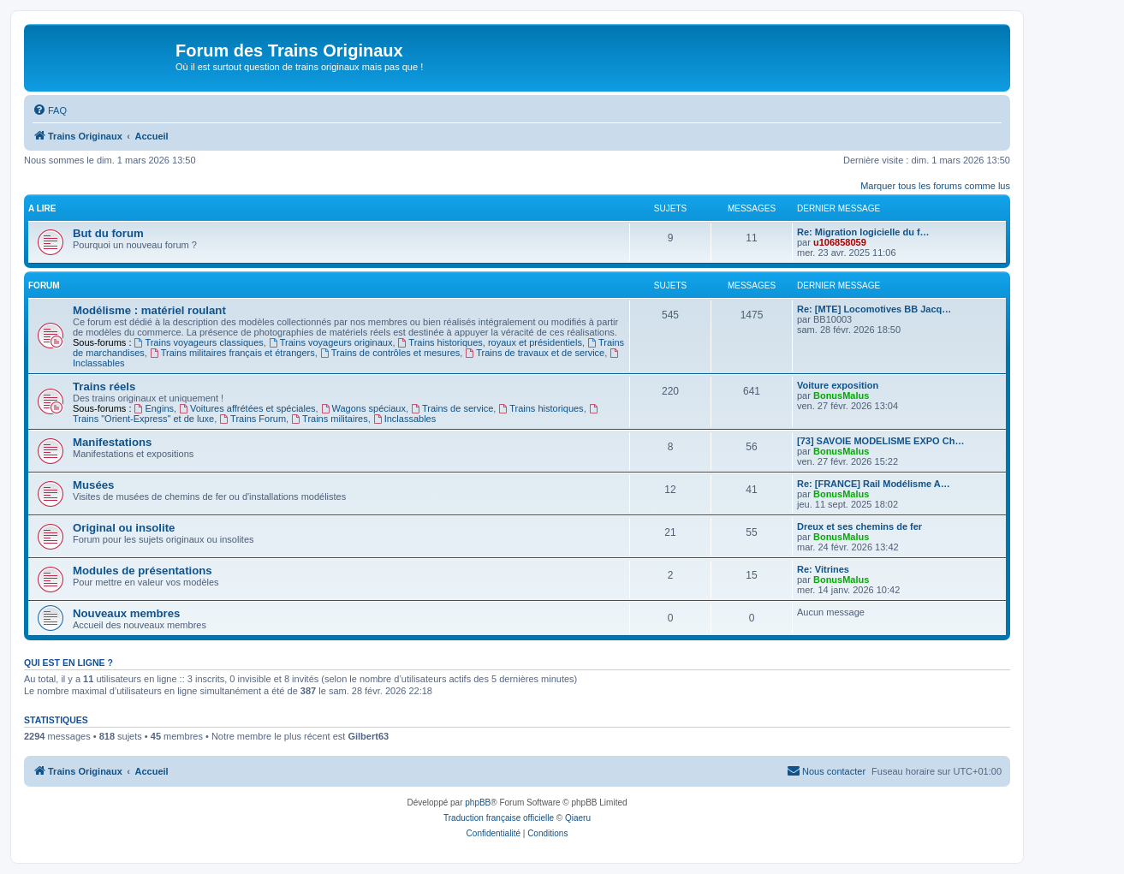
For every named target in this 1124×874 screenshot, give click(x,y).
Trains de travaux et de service (534, 353)
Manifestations (112, 442)
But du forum (108, 233)
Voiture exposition (837, 385)
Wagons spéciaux (363, 408)
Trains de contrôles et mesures (390, 353)
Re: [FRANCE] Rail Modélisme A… (873, 484)
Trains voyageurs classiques (199, 342)
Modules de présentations (142, 570)
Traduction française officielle (498, 818)
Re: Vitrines (823, 569)
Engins (154, 408)
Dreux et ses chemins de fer (859, 526)
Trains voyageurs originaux (331, 342)
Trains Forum (252, 418)
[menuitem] (50, 110)
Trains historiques (540, 408)
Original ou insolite (124, 527)
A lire (42, 208)
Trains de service (452, 408)
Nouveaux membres (126, 613)
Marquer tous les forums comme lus (935, 186)
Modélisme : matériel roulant (149, 310)
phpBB (478, 802)
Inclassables (404, 418)
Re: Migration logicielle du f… (863, 232)
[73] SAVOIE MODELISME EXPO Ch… (880, 441)
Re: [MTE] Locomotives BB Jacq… (874, 309)
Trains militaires (329, 418)
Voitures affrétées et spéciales (247, 408)
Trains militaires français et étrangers (232, 353)
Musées (93, 485)
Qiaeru (578, 818)
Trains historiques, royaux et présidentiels (490, 342)
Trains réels (104, 386)
